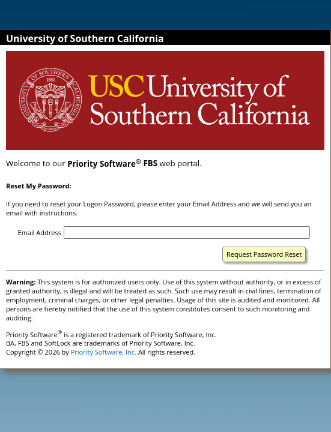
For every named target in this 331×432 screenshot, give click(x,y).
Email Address (39, 232)
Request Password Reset (264, 254)
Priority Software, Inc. (103, 351)
